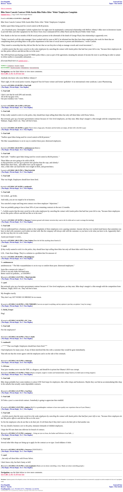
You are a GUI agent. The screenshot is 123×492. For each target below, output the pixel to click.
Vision (27, 373)
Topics (111, 3)
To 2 (21, 374)
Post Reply (5, 87)
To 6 (21, 362)
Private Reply (14, 87)
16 (1, 391)
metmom (28, 433)
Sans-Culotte (28, 240)
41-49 (16, 73)
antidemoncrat (29, 148)
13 (1, 337)
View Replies (24, 87)
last (23, 73)
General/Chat (117, 2)
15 (1, 373)
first (2, 73)
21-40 (10, 73)
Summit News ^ (6, 14)
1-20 (6, 73)
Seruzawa (28, 449)
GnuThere (28, 391)
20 (1, 466)
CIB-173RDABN (30, 304)
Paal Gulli (27, 85)
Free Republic (5, 2)
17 (1, 407)
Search (9, 3)
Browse (3, 3)
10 (1, 277)
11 (1, 304)
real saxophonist (30, 466)
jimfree (27, 407)
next (19, 73)
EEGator (27, 106)
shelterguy (28, 361)
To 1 (21, 107)
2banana (27, 220)
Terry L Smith (30, 337)
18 (1, 433)
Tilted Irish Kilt (29, 170)
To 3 (21, 258)
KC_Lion (28, 320)
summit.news (23, 61)
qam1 (26, 128)
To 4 (21, 279)
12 (1, 320)
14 (1, 361)
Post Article (118, 3)
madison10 (28, 186)
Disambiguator (29, 257)
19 (1, 449)
